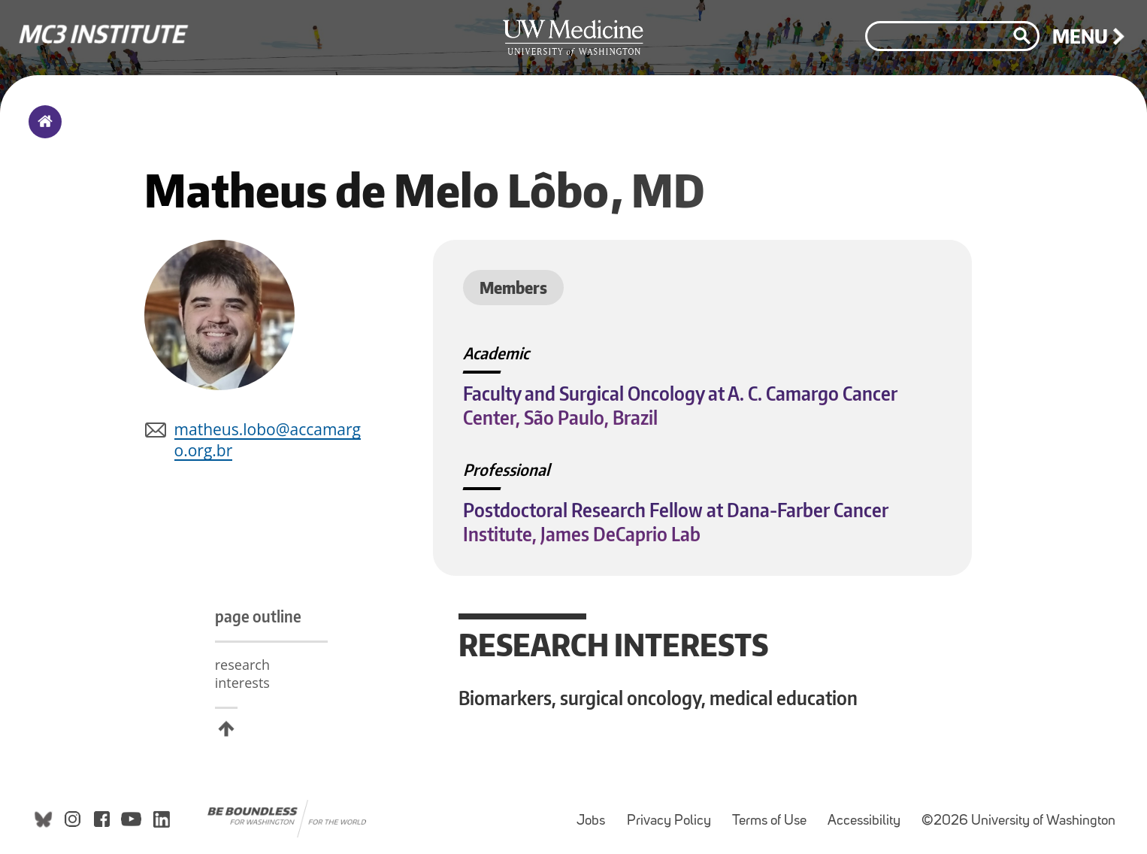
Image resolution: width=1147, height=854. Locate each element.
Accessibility (868, 813)
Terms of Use (774, 813)
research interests (242, 674)
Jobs (595, 813)
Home (41, 131)
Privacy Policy (673, 813)
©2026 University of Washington (1018, 821)
